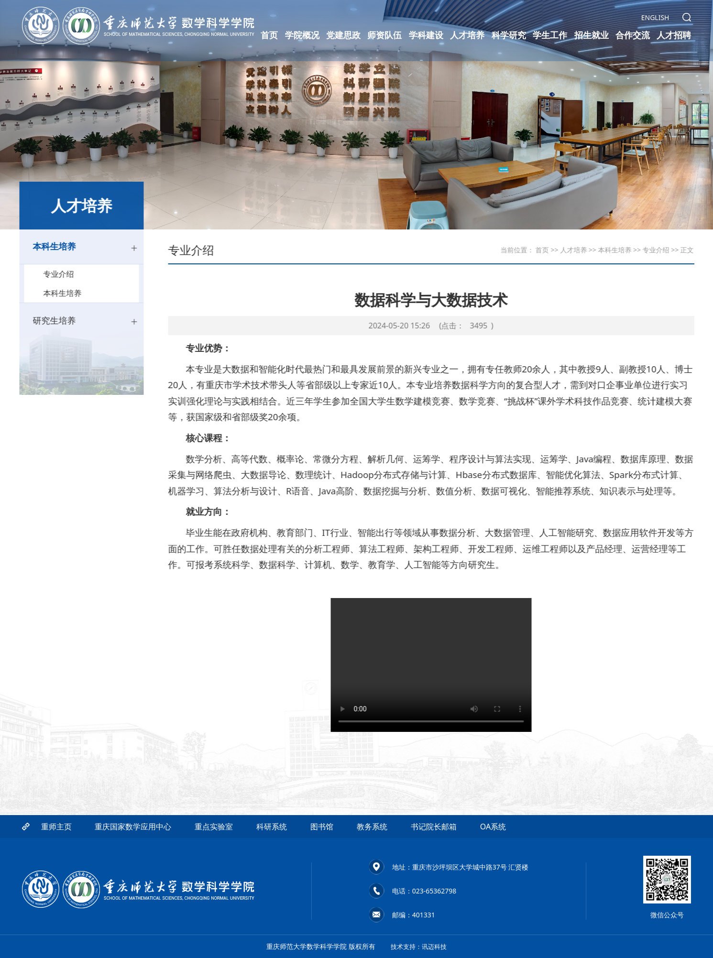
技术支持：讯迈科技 (421, 946)
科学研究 (509, 35)
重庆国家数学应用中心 (133, 861)
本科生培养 (75, 248)
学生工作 (550, 35)
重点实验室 (214, 861)
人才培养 (467, 35)
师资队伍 (384, 35)
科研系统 (271, 861)
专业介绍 (74, 277)
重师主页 (56, 861)
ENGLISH (655, 17)
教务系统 (372, 861)
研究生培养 (75, 325)
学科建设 (426, 35)
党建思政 (343, 35)
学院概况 (302, 35)
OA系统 (493, 861)
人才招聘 (674, 35)
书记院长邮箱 (434, 861)
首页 (269, 35)
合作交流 (632, 35)
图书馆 (321, 861)
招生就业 (591, 35)
